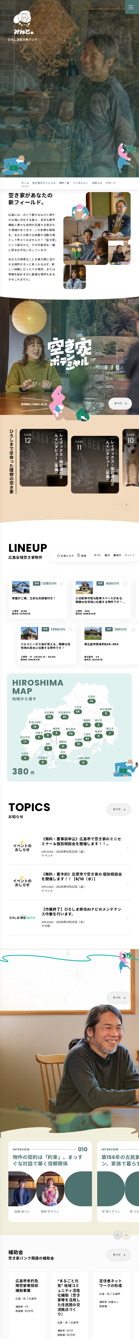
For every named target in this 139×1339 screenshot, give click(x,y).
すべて (118, 403)
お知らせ (97, 183)
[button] (126, 504)
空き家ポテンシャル (44, 183)
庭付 (107, 555)
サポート (111, 183)
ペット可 (130, 555)
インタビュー (80, 183)
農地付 (117, 555)
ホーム (25, 183)
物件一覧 (64, 183)
